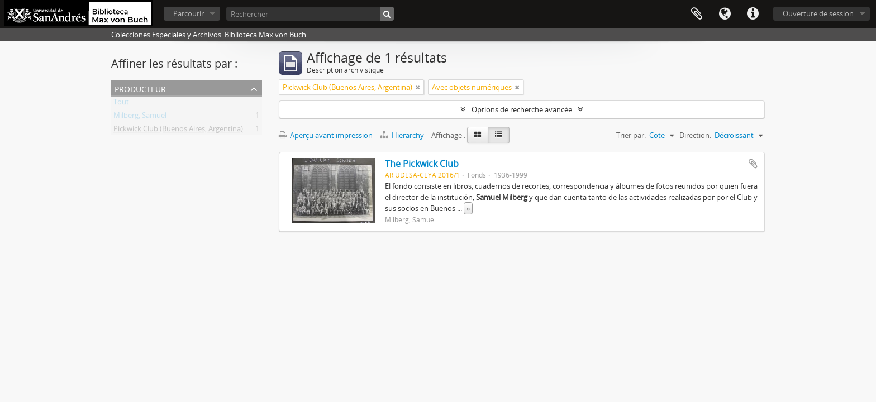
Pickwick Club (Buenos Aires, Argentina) (178, 131)
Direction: (695, 135)
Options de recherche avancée (522, 109)
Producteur (140, 87)
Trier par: (631, 135)
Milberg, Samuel (139, 117)
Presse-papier (697, 14)
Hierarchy (403, 135)
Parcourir (188, 13)
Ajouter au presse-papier (753, 163)
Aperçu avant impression (326, 135)
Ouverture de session (818, 13)
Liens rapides (752, 14)
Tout (121, 104)
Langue (725, 14)
